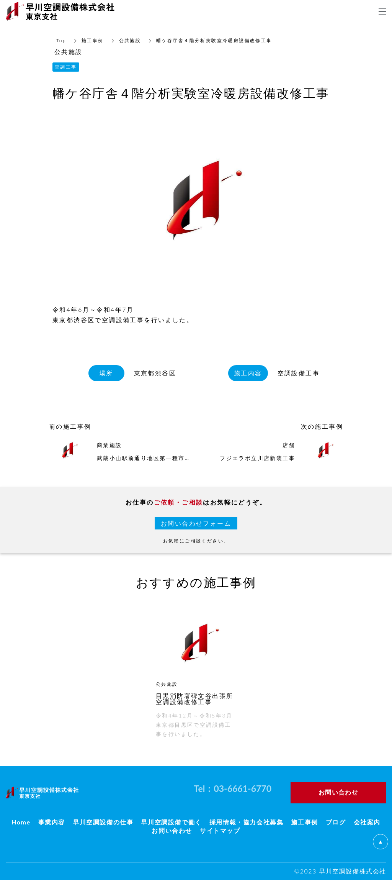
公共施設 (130, 40)
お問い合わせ (172, 830)
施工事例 (93, 40)
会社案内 (367, 822)
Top (61, 40)
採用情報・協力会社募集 (246, 822)
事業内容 (51, 822)
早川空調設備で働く (171, 822)
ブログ (336, 822)
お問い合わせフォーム (196, 523)
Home (21, 822)
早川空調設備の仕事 (103, 822)
